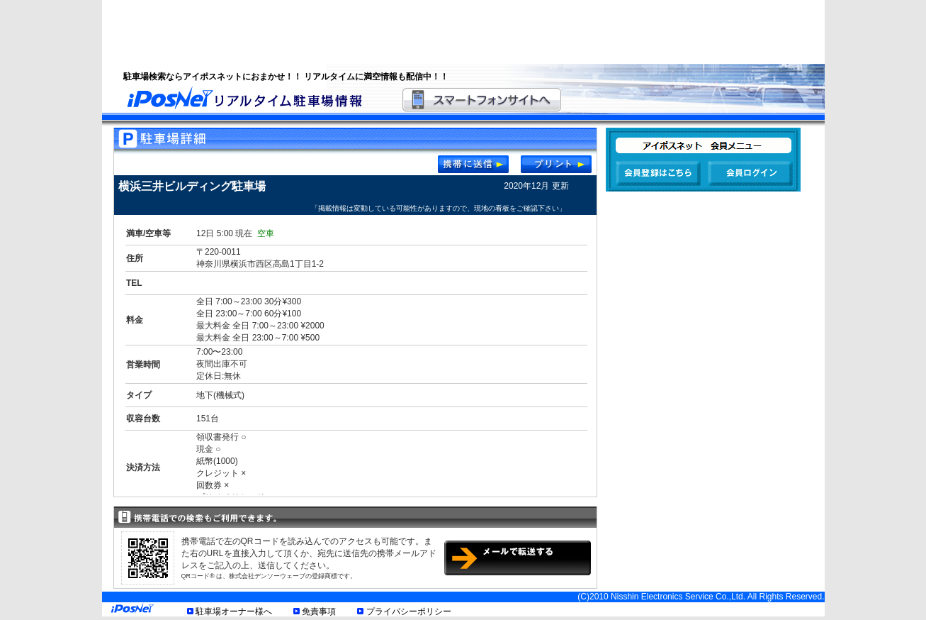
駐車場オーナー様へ (234, 611)
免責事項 (319, 611)
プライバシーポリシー (408, 611)
